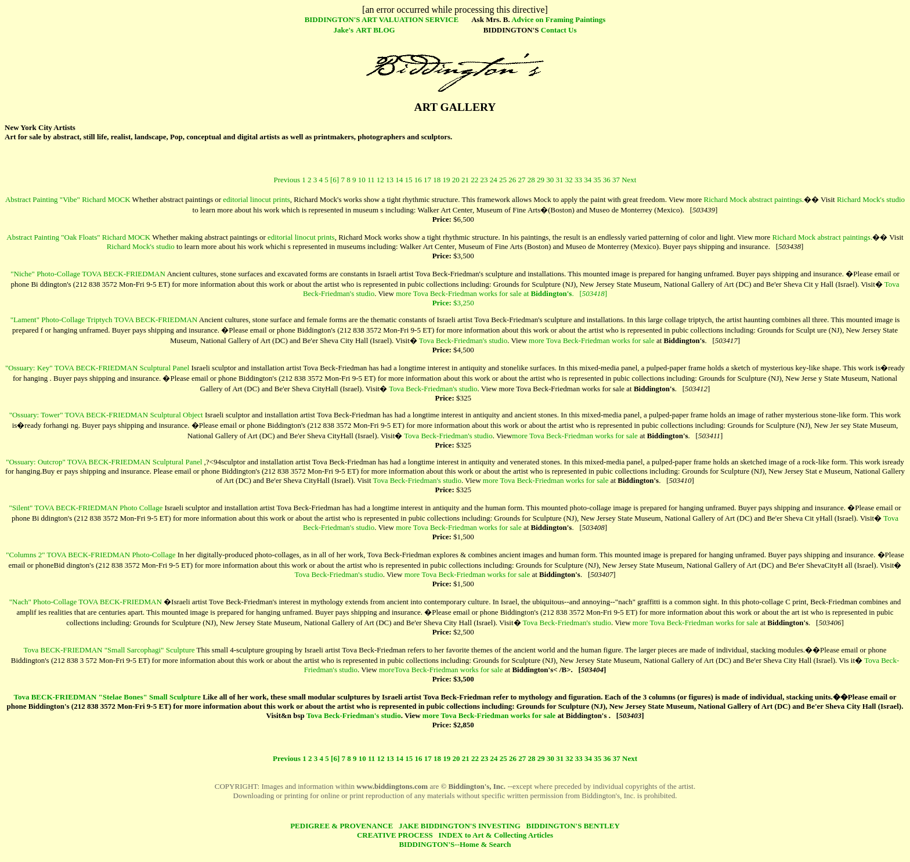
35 (597, 183)
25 (503, 183)
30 (550, 183)
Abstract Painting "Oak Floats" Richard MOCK (78, 240)
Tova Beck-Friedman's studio (463, 344)
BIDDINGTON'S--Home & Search (455, 847)
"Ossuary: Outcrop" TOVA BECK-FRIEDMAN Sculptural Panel (104, 465)
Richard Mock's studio (871, 203)
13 (389, 183)
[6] (334, 183)
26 (512, 183)
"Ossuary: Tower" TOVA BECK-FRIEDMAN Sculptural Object (106, 418)
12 (380, 183)
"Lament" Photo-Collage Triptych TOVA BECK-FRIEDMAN (104, 323)
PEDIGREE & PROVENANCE (341, 829)
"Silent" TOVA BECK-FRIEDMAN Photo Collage (85, 511)
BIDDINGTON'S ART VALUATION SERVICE (382, 19)
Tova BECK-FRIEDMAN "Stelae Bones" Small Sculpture (107, 700)
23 (484, 183)
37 (616, 183)
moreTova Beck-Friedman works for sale (441, 673)
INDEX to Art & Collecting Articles (496, 838)
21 (465, 183)
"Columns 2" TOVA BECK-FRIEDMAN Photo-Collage (90, 558)
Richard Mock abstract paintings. (754, 203)
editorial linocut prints (256, 203)
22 (474, 183)
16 (418, 183)
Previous (287, 183)
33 (578, 183)
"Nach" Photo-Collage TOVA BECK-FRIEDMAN (85, 605)
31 (559, 183)
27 (521, 183)
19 (446, 183)
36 (607, 183)
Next (629, 183)
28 (531, 183)
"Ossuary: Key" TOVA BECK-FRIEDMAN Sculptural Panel (97, 371)
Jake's (343, 30)
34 (587, 183)
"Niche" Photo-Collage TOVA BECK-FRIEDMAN (87, 277)
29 (540, 183)
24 (493, 183)
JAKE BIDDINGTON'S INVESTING (460, 829)
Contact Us (559, 30)
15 (408, 183)
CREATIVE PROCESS (395, 838)
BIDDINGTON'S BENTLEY (573, 829)
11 (371, 183)
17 (427, 183)
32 (569, 183)
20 (456, 183)
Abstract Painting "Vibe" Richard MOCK (68, 203)
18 (436, 183)
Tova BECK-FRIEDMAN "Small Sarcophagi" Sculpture (109, 653)
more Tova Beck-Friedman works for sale (592, 344)
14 (399, 183)
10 (362, 183)
